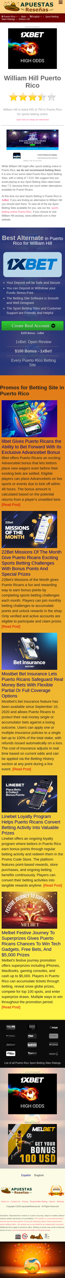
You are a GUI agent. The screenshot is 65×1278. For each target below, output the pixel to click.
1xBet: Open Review (33, 343)
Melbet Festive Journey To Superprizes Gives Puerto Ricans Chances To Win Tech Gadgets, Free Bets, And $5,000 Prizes (31, 943)
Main (23, 16)
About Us (5, 1201)
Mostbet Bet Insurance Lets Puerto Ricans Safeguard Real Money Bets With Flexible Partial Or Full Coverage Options (32, 684)
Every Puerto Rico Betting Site (33, 364)
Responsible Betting (38, 1201)
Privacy (25, 1201)
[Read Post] (11, 505)
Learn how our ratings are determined (32, 120)
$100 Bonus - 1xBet (34, 333)
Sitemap (60, 1201)
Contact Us (15, 1201)
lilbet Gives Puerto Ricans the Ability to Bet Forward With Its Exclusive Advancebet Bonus (31, 447)
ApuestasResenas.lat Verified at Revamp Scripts (31, 1230)
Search (52, 1201)
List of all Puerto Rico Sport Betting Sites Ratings (32, 1063)
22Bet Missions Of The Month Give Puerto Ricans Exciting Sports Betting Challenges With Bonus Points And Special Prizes (31, 563)
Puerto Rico (10, 16)
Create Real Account (32, 325)
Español (26, 1175)
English (36, 16)
